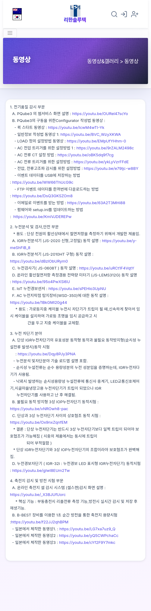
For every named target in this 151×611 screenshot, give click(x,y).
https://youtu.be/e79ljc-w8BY (111, 168)
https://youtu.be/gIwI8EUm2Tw (41, 470)
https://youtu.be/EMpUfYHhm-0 (96, 141)
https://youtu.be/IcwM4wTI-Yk (76, 127)
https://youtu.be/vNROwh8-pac (39, 408)
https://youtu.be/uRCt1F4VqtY (106, 268)
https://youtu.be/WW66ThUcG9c (42, 182)
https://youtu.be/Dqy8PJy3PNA (47, 353)
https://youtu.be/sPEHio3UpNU (77, 288)
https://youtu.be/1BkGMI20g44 (38, 302)
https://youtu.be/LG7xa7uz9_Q (87, 528)
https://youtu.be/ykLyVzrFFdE (101, 161)
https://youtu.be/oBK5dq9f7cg (86, 154)
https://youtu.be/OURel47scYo (100, 113)
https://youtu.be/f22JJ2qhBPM (39, 521)
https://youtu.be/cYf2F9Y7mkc (87, 542)
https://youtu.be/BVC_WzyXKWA (91, 134)
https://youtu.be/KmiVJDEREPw (42, 216)
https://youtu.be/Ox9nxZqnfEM (39, 422)
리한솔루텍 (75, 20)
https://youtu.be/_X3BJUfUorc (38, 494)
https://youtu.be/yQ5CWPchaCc (88, 535)
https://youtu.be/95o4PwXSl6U (41, 281)
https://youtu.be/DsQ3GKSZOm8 (42, 195)
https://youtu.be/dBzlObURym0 (39, 261)
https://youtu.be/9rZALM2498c (104, 147)
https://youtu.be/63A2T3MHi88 (96, 202)
